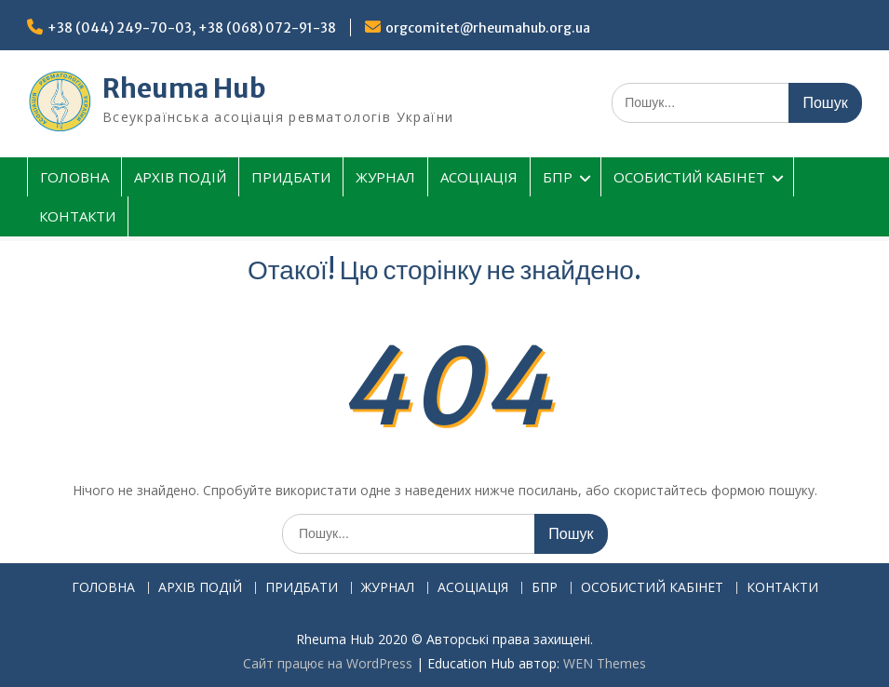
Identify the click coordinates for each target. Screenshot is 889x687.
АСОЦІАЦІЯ (479, 177)
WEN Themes (604, 663)
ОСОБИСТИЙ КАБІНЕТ (689, 177)
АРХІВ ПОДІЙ (180, 177)
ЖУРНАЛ (385, 177)
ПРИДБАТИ (290, 177)
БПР (557, 177)
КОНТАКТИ (77, 216)
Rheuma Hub (184, 88)
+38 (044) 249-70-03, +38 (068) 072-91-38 (191, 28)
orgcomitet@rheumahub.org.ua (487, 28)
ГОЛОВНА (74, 177)
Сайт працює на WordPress (327, 663)
